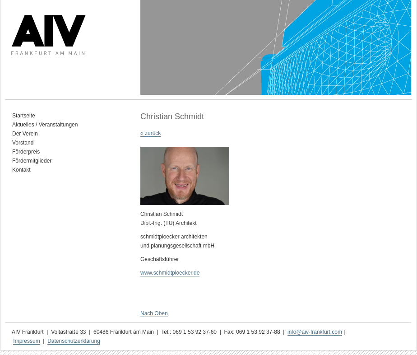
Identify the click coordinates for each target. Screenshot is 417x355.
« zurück (150, 133)
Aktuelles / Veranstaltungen (45, 124)
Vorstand (22, 143)
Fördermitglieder (31, 161)
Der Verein (25, 134)
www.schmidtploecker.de (169, 273)
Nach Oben (154, 313)
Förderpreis (26, 152)
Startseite (23, 115)
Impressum (26, 341)
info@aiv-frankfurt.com (314, 332)
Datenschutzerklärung (73, 341)
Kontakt (21, 170)
